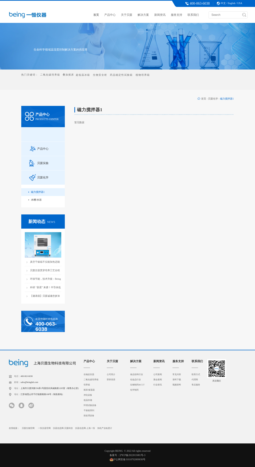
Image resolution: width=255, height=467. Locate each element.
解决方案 (143, 14)
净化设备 (88, 395)
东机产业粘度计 (104, 428)
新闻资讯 (160, 14)
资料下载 (176, 379)
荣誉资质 (111, 379)
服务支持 (176, 14)
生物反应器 (89, 374)
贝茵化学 (213, 98)
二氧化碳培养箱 (91, 379)
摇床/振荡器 (89, 390)
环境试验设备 (90, 405)
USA (239, 3)
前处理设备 (89, 415)
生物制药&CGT (137, 384)
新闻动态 (41, 221)
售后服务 (196, 384)
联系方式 (196, 374)
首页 (96, 14)
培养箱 (87, 384)
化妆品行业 (135, 379)
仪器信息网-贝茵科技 (63, 428)
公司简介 (111, 374)
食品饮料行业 (136, 374)
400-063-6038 (27, 376)
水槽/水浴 (36, 199)
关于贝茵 (126, 14)
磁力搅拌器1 (38, 192)
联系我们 (193, 14)
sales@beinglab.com (29, 382)
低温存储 (88, 400)
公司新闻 (157, 374)
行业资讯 (157, 384)
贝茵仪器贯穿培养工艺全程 (45, 270)
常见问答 (176, 374)
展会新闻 (157, 379)
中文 (223, 3)
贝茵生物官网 (28, 428)
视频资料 (176, 384)
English (231, 3)
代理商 (195, 379)
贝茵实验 (39, 163)
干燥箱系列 (89, 410)
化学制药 (134, 390)
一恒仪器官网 (44, 428)
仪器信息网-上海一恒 (85, 428)
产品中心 (110, 14)
